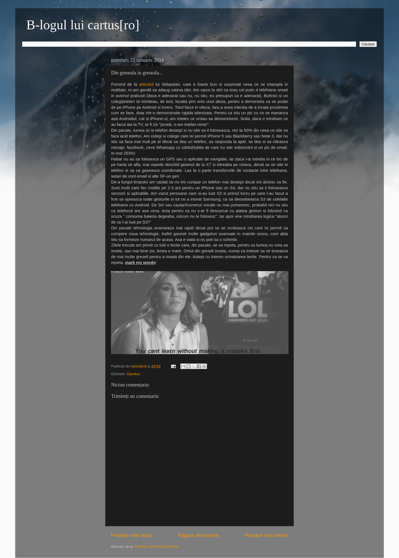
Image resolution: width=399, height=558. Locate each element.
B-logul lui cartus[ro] (82, 24)
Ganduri (133, 374)
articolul (146, 84)
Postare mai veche (266, 535)
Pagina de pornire (198, 535)
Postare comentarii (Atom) (156, 546)
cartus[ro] (139, 366)
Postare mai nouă (131, 535)
